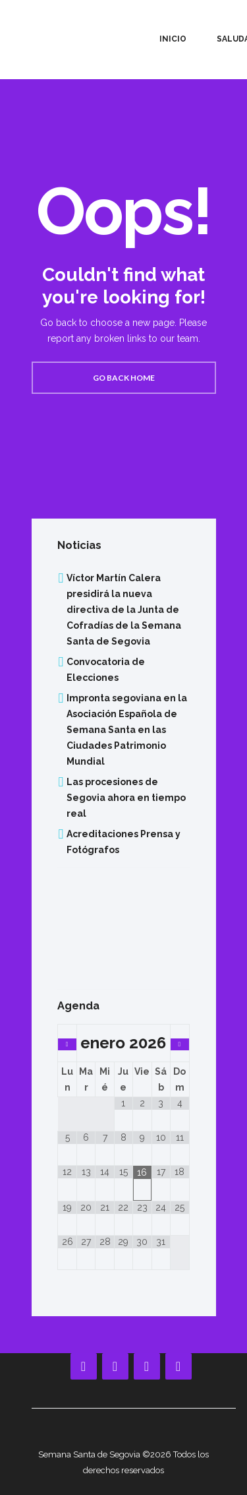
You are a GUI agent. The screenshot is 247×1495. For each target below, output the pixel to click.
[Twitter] (178, 1366)
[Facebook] (83, 1366)
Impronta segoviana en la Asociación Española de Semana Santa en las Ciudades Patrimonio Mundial (127, 730)
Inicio (172, 39)
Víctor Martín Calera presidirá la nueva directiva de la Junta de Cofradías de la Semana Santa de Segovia (124, 610)
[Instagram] (147, 1366)
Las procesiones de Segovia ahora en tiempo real (126, 798)
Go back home (124, 378)
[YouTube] (115, 1366)
